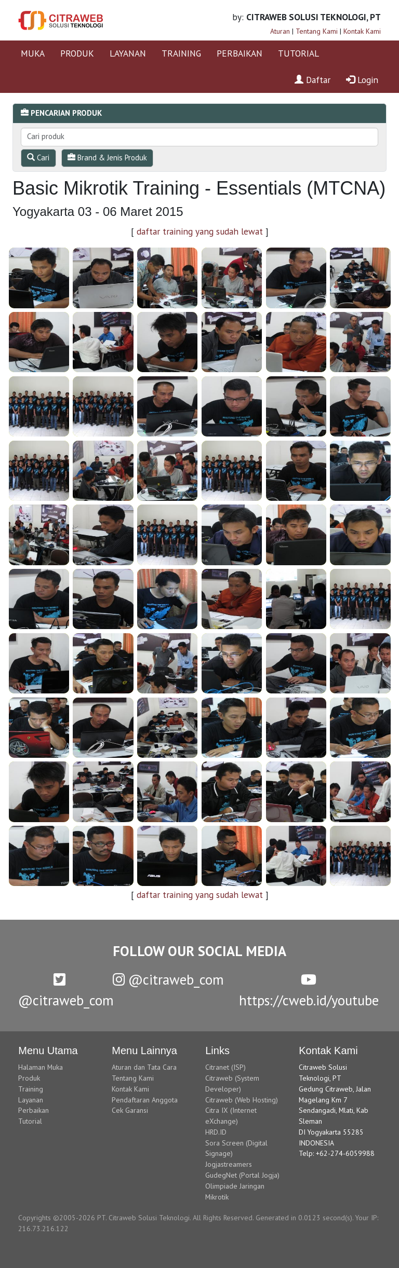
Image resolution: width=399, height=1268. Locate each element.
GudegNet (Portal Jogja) (242, 1175)
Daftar (312, 80)
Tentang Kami (317, 31)
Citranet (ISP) (225, 1067)
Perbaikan (33, 1110)
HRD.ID (216, 1132)
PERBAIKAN (239, 53)
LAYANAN (128, 53)
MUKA (33, 53)
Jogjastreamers (228, 1164)
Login (362, 80)
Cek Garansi (130, 1110)
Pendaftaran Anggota (145, 1100)
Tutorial (30, 1121)
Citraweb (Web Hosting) (241, 1100)
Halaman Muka (40, 1067)
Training (30, 1089)
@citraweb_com (168, 979)
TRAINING (181, 53)
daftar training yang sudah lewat (200, 231)
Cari (38, 157)
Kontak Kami (362, 31)
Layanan (30, 1100)
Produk (29, 1078)
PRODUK (77, 53)
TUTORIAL (298, 53)
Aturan (280, 31)
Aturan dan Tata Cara (144, 1067)
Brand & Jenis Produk (107, 157)
